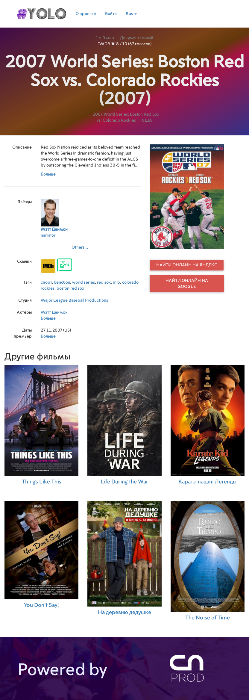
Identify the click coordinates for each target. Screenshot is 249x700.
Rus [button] (131, 14)
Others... (80, 247)
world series (83, 282)
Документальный (136, 38)
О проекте (85, 14)
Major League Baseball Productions (74, 300)
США (147, 120)
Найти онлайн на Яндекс (186, 265)
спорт (46, 282)
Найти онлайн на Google (187, 284)
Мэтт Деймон (54, 312)
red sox (104, 282)
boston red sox (70, 288)
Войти (111, 14)
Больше (48, 174)
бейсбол (62, 282)
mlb (116, 282)
